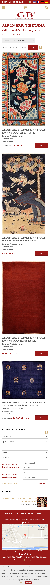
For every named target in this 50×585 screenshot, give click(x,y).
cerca (28, 583)
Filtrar (41, 483)
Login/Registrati (13, 2)
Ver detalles (41, 146)
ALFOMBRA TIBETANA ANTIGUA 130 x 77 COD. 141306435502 (23, 339)
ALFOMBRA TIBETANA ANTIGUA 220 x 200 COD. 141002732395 (23, 404)
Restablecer (9, 483)
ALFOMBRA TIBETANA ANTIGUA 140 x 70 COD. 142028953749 (23, 239)
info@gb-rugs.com (28, 560)
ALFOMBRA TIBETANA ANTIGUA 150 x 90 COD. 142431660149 (23, 131)
